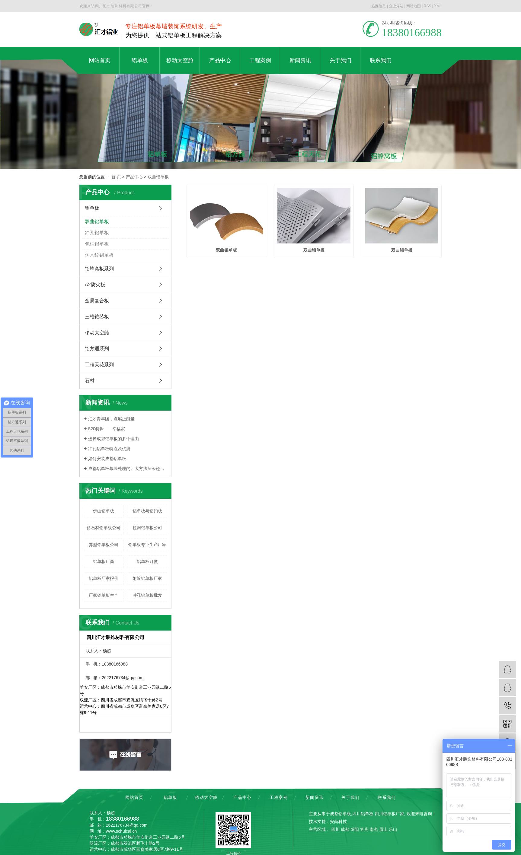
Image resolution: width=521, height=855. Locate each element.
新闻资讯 (314, 797)
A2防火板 (95, 284)
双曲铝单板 (158, 176)
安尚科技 (338, 821)
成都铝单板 (340, 813)
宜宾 (364, 829)
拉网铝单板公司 (147, 527)
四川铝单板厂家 (389, 813)
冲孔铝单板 (97, 232)
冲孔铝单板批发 (147, 595)
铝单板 (92, 208)
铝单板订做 (147, 561)
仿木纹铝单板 (99, 255)
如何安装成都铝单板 (107, 458)
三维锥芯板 (97, 316)
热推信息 (378, 6)
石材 (89, 380)
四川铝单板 (362, 813)
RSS (427, 6)
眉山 (383, 829)
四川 (335, 829)
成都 (345, 829)
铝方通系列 (97, 348)
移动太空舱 (97, 332)
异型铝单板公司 (103, 544)
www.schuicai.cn (121, 831)
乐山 (393, 829)
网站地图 (413, 6)
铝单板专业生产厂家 (147, 544)
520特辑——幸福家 (106, 428)
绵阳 (354, 829)
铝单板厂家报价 (103, 578)
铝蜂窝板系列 (99, 268)
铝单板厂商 (103, 561)
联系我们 (387, 797)
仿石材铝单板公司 (103, 527)
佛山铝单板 (103, 510)
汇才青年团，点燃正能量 (111, 418)
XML (438, 6)
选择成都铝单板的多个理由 (113, 438)
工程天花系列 (99, 364)
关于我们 (350, 797)
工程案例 (279, 797)
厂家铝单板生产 (103, 595)
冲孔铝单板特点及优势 (109, 448)
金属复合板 (97, 300)
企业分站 (396, 6)
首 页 (116, 176)
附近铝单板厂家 (147, 578)
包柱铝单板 (97, 243)
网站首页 (134, 797)
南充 (373, 829)
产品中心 (134, 176)
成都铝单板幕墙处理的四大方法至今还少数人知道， (127, 468)
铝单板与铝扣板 (147, 510)
